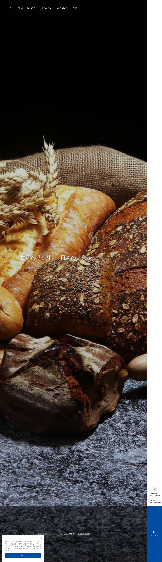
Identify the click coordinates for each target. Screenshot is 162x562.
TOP (10, 7)
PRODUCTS (46, 7)
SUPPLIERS (62, 7)
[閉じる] (41, 544)
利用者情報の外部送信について (25, 554)
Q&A (75, 7)
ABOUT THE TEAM (26, 7)
